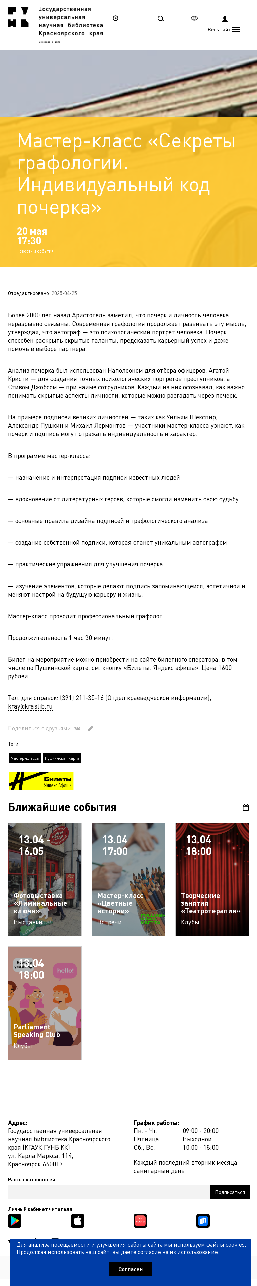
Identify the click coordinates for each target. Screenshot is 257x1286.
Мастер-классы (25, 758)
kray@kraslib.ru (30, 706)
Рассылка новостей (31, 1179)
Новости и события (35, 251)
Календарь (246, 807)
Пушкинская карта (62, 758)
